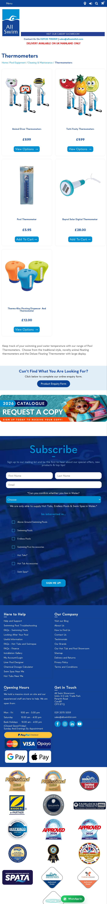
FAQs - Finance (11, 648)
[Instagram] (65, 724)
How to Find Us (62, 630)
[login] (90, 3)
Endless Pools (24, 538)
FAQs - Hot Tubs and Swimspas (20, 644)
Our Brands (60, 644)
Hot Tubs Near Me (13, 676)
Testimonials (60, 639)
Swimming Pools (25, 530)
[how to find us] (85, 3)
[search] (96, 3)
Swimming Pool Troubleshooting (20, 625)
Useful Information (13, 639)
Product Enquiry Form (53, 383)
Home (5, 62)
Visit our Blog (61, 621)
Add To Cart (27, 239)
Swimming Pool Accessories (30, 547)
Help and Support (13, 621)
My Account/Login (13, 657)
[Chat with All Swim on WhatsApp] (73, 898)
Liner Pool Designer (14, 662)
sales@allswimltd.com (71, 39)
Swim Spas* (22, 572)
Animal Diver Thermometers (26, 129)
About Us (59, 625)
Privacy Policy (61, 662)
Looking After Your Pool (16, 634)
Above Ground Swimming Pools (32, 522)
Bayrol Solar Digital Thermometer (80, 219)
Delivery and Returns (65, 657)
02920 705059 (48, 39)
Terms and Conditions (66, 667)
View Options (27, 149)
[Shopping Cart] (102, 3)
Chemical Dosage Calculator (18, 667)
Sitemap (58, 653)
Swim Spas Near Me (14, 671)
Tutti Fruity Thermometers (80, 129)
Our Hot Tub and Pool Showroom (71, 648)
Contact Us (60, 634)
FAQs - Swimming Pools (16, 630)
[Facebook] (57, 724)
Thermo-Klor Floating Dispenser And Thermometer (27, 309)
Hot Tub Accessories (27, 563)
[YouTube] (79, 724)
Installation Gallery (13, 653)
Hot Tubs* (22, 555)
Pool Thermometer (26, 219)
